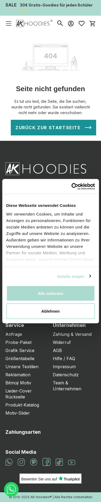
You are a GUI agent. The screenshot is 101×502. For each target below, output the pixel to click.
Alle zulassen (50, 293)
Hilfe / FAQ (64, 358)
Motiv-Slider (17, 413)
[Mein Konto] (71, 23)
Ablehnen (50, 311)
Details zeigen (70, 276)
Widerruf (62, 342)
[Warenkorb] (92, 23)
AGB (57, 350)
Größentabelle (19, 358)
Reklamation (17, 374)
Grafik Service (19, 350)
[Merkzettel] (81, 23)
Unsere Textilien (22, 366)
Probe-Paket (18, 342)
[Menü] (8, 23)
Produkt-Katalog (22, 405)
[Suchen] (60, 23)
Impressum (64, 366)
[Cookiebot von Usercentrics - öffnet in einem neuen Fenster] (72, 186)
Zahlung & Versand (72, 334)
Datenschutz (66, 374)
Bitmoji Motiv (18, 382)
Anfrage (13, 334)
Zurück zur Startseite (48, 127)
